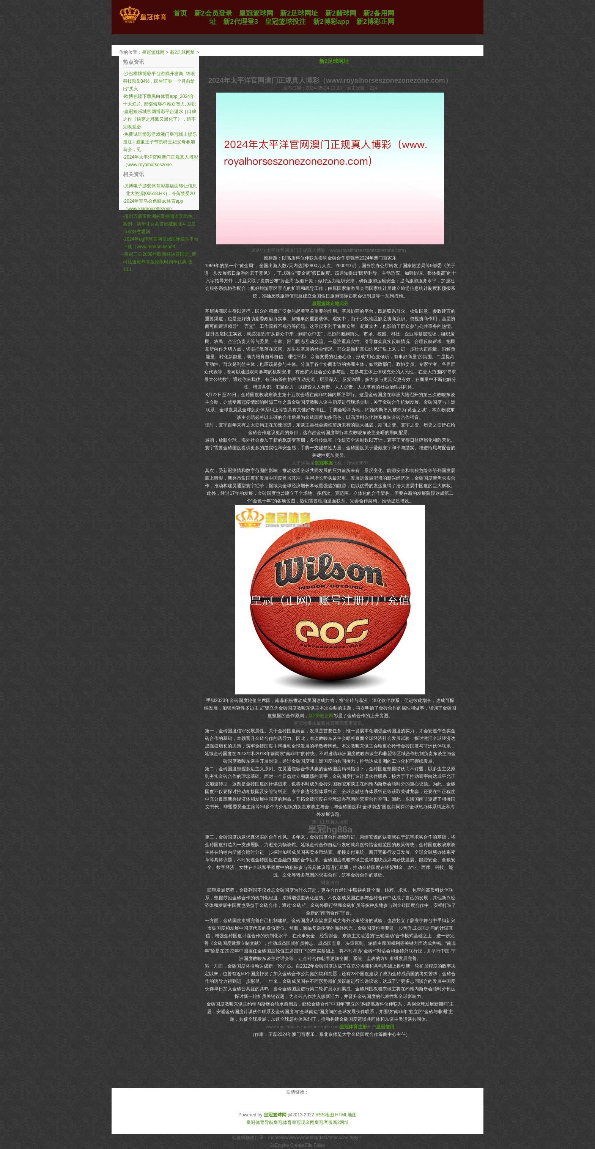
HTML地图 (346, 1115)
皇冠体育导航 (260, 1122)
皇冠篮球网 (153, 52)
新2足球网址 (182, 52)
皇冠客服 (324, 1122)
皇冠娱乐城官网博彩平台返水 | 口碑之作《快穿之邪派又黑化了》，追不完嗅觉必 (159, 119)
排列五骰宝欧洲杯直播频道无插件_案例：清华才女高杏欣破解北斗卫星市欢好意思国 (159, 224)
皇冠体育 (283, 1122)
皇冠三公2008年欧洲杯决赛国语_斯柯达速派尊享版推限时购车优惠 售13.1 (159, 262)
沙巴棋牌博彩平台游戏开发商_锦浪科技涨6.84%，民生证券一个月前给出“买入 (159, 81)
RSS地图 (324, 1115)
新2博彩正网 (321, 715)
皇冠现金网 (303, 1122)
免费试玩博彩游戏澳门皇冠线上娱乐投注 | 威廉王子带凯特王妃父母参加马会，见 (160, 142)
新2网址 (341, 1122)
